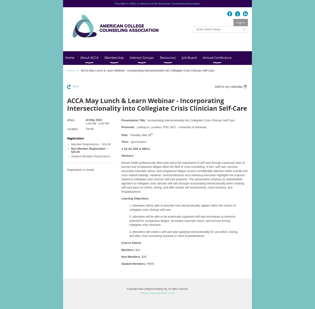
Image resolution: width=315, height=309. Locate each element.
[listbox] (231, 86)
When (71, 120)
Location (72, 129)
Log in (240, 22)
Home (71, 70)
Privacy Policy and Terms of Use (157, 293)
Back (76, 86)
